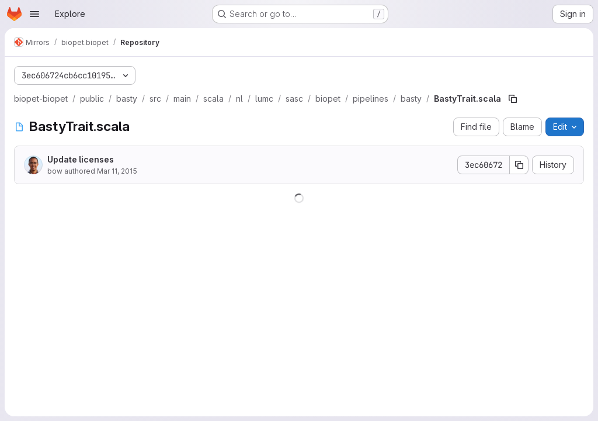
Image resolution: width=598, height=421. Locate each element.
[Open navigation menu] (34, 14)
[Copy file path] (512, 98)
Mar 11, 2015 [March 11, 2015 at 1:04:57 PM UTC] (117, 171)
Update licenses (80, 159)
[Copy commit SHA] (519, 165)
